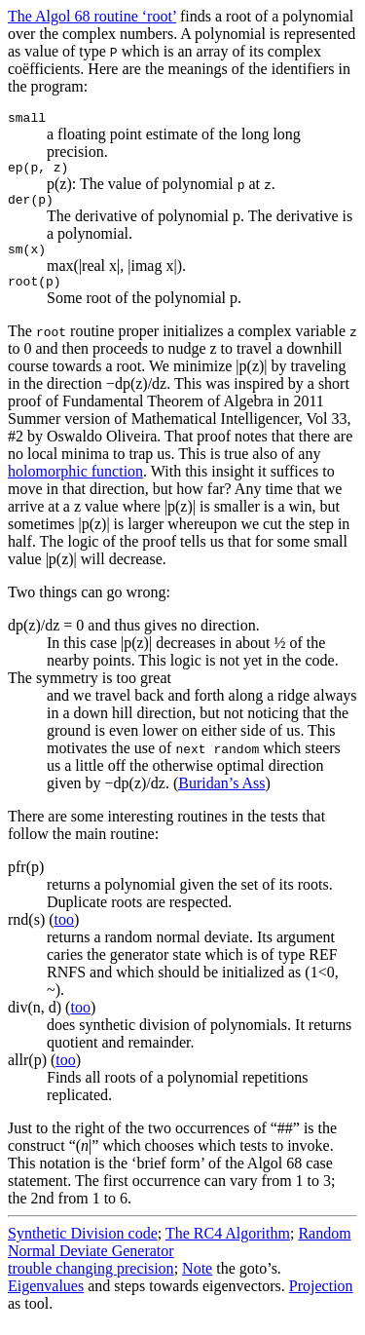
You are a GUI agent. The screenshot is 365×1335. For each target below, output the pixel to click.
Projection (321, 1300)
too (64, 934)
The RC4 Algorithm (227, 1248)
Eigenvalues (46, 1300)
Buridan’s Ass (221, 797)
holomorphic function (75, 485)
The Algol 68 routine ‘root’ (92, 16)
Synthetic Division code (83, 1248)
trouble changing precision (91, 1283)
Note (197, 1283)
